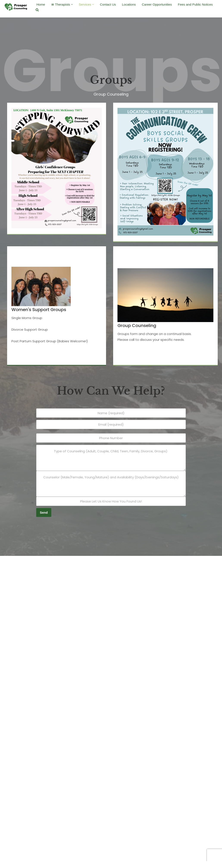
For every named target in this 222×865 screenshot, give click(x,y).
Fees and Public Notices (195, 4)
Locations (129, 4)
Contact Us (108, 4)
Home (40, 4)
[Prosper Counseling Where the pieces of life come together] (16, 7)
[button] (72, 4)
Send (44, 512)
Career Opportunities (157, 4)
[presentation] (63, 524)
